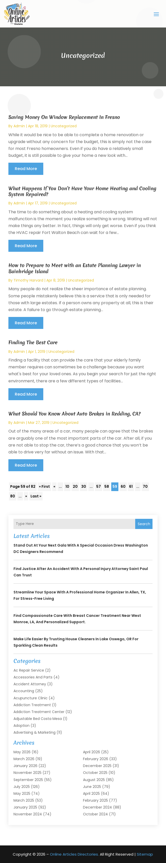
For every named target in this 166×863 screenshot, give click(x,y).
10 (67, 486)
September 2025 (28, 779)
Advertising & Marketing (34, 732)
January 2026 (25, 765)
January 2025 (25, 807)
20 (75, 486)
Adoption (21, 725)
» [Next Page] (26, 496)
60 (123, 486)
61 (131, 486)
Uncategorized (64, 126)
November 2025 (27, 772)
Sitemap (145, 854)
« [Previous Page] (54, 486)
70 (145, 486)
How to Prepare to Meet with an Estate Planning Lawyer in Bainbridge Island (74, 268)
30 (83, 486)
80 (12, 496)
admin (19, 126)
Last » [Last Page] (36, 496)
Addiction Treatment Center (38, 711)
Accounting (23, 690)
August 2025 (94, 779)
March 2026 (23, 758)
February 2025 (95, 800)
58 (106, 486)
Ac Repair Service (28, 670)
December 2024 (97, 807)
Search (144, 523)
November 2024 (27, 814)
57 (98, 486)
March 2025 (23, 800)
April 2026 (91, 752)
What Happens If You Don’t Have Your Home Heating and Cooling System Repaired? (82, 191)
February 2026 (95, 758)
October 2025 (95, 772)
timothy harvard (28, 280)
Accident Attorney (29, 684)
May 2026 (22, 752)
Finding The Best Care (33, 342)
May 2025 (21, 793)
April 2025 (91, 793)
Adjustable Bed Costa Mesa (37, 718)
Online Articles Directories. (74, 854)
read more (26, 169)
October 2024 (95, 814)
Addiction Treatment (32, 704)
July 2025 (21, 786)
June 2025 (92, 786)
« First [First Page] (44, 486)
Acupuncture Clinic (30, 698)
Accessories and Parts (32, 677)
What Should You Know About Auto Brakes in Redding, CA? (74, 413)
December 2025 (97, 765)
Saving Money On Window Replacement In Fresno (64, 117)
